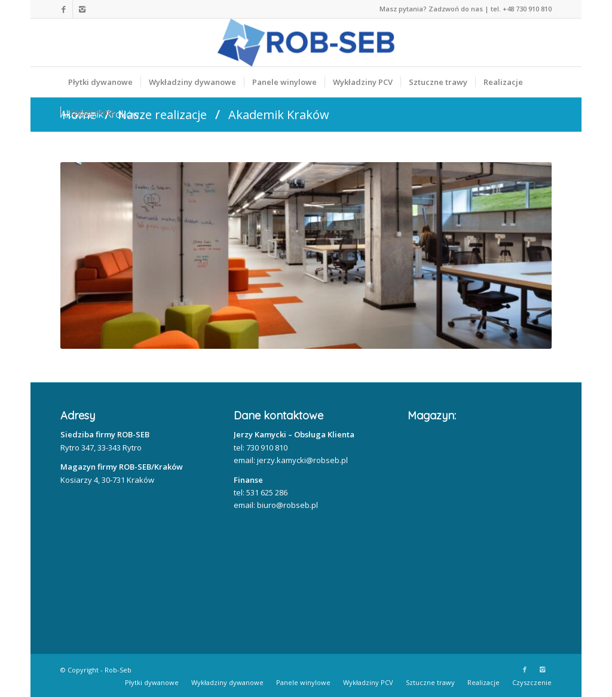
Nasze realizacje (162, 114)
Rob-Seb (118, 669)
